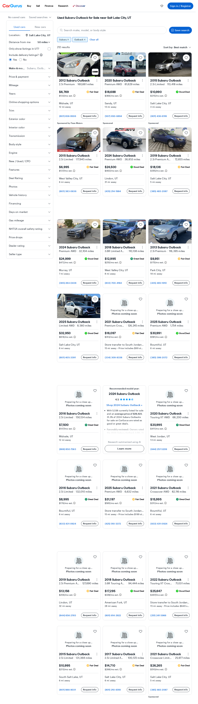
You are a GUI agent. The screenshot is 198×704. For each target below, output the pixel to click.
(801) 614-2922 (113, 615)
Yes (15, 59)
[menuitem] (29, 6)
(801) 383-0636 (67, 191)
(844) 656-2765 (67, 615)
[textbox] (180, 47)
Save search (180, 30)
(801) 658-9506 (67, 116)
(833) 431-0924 (67, 523)
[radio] (10, 59)
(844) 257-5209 (158, 449)
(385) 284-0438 (67, 283)
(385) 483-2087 (158, 191)
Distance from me (20, 42)
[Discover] (79, 6)
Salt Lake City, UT (38, 35)
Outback (80, 39)
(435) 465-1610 (158, 283)
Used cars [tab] (20, 26)
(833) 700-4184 (113, 283)
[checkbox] (49, 48)
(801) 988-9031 (67, 689)
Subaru (64, 39)
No (25, 59)
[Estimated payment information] (74, 96)
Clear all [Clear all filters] (94, 39)
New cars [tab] (40, 26)
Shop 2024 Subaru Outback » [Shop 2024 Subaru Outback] (124, 404)
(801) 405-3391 (67, 357)
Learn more (124, 448)
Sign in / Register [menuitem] (180, 5)
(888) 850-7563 (67, 449)
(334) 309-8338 (113, 357)
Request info (89, 116)
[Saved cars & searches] (162, 6)
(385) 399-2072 (158, 357)
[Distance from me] (42, 42)
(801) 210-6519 (113, 689)
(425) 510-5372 (113, 523)
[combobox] (40, 17)
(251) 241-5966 (158, 615)
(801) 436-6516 (158, 116)
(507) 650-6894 (113, 116)
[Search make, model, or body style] (112, 30)
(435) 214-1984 (113, 191)
